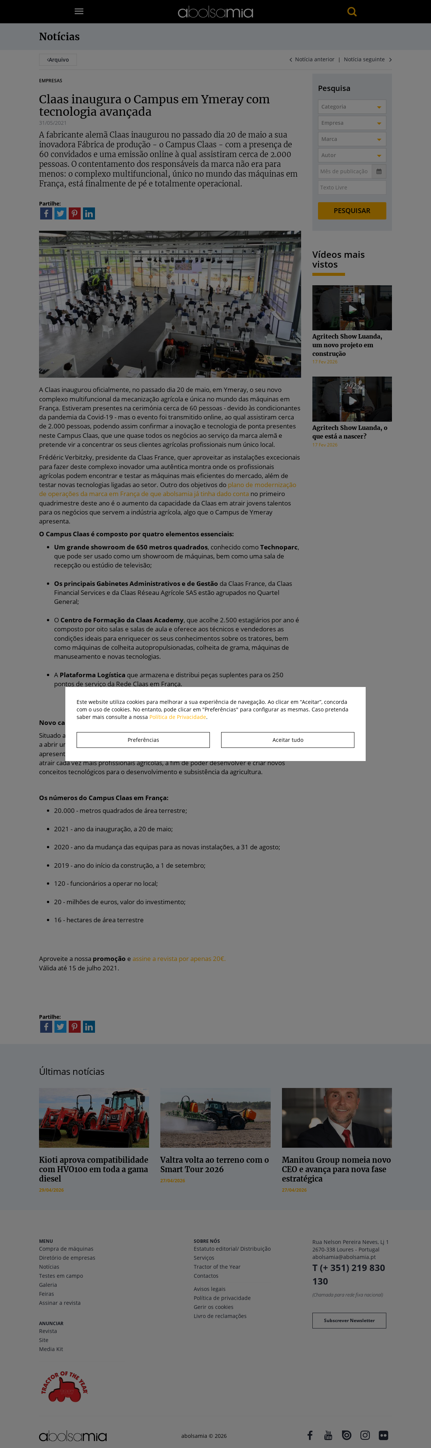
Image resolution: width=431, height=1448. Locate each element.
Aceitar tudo (288, 739)
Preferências (143, 739)
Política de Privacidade (177, 716)
